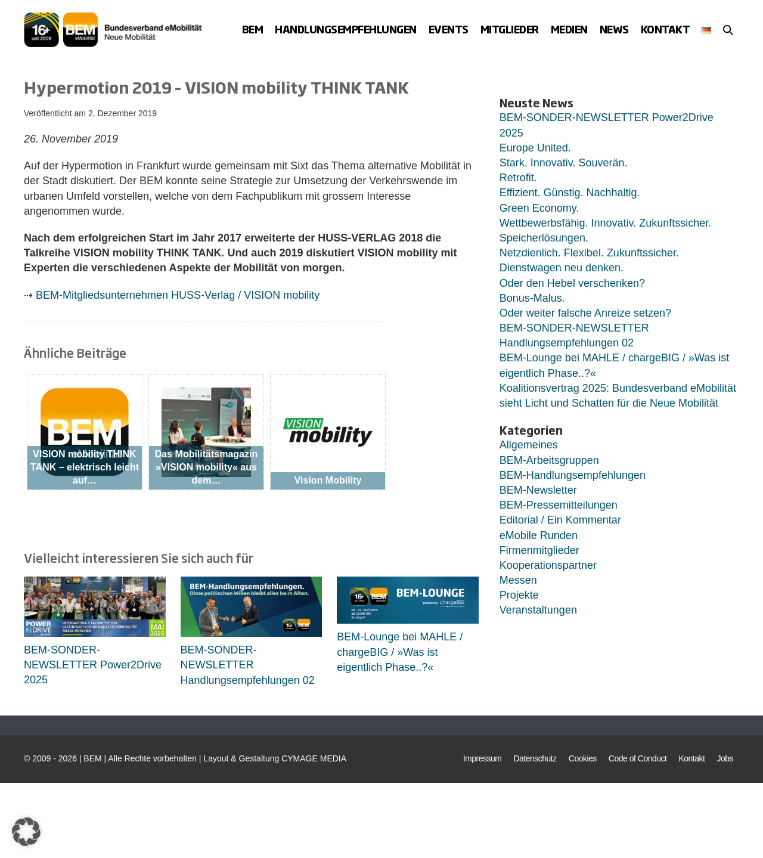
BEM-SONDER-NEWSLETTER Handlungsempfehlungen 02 (248, 665)
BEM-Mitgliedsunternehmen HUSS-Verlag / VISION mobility (178, 295)
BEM (252, 28)
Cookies (583, 758)
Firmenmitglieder (539, 550)
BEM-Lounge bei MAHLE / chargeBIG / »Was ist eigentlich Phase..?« (400, 652)
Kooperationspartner (548, 565)
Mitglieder (509, 28)
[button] (728, 30)
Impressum (482, 758)
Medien (569, 28)
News (614, 28)
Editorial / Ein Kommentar (560, 520)
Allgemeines (529, 445)
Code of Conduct (638, 758)
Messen (518, 580)
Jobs (725, 758)
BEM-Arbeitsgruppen (549, 460)
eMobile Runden (539, 535)
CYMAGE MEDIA (313, 758)
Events (449, 28)
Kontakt (665, 28)
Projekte (519, 595)
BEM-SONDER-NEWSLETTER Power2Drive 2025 (93, 665)
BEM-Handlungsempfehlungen (573, 475)
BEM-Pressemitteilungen (559, 505)
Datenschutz (534, 758)
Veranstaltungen (538, 610)
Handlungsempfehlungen (346, 28)
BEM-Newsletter (538, 490)
